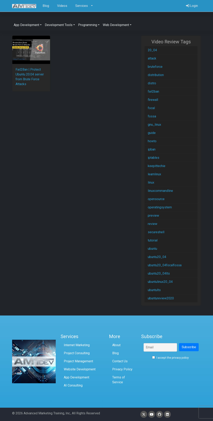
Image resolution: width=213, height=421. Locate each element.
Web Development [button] (116, 25)
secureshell (156, 232)
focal (151, 108)
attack (152, 58)
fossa (152, 116)
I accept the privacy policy (170, 357)
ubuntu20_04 (157, 257)
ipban (151, 149)
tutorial (152, 240)
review (152, 224)
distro (152, 83)
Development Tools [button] (58, 25)
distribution (156, 75)
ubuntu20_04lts (159, 273)
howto (152, 141)
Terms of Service (118, 379)
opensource (156, 199)
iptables (153, 158)
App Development (76, 377)
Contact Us (120, 361)
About (116, 345)
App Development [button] (26, 25)
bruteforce (155, 67)
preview (153, 215)
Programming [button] (87, 25)
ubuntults (154, 290)
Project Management (78, 361)
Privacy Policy (122, 369)
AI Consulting (73, 385)
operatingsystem (160, 207)
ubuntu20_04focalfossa (165, 265)
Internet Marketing (77, 345)
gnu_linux (154, 124)
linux (151, 182)
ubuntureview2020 (161, 298)
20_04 (152, 50)
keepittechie (156, 166)
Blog (115, 353)
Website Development (79, 369)
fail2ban (153, 91)
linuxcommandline (160, 191)
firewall (153, 100)
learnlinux (154, 174)
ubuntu (152, 249)
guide (152, 133)
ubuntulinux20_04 (160, 282)
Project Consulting (77, 353)
